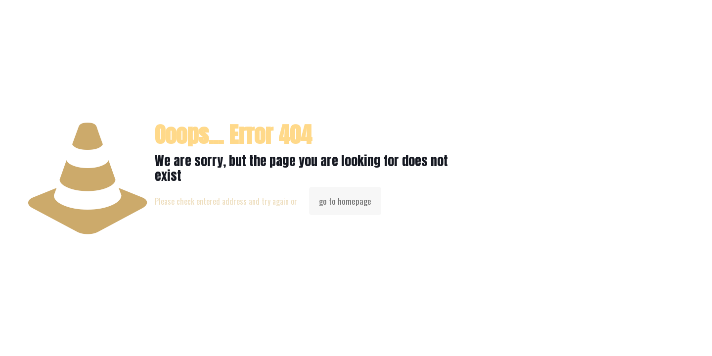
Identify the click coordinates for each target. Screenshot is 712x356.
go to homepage (345, 201)
